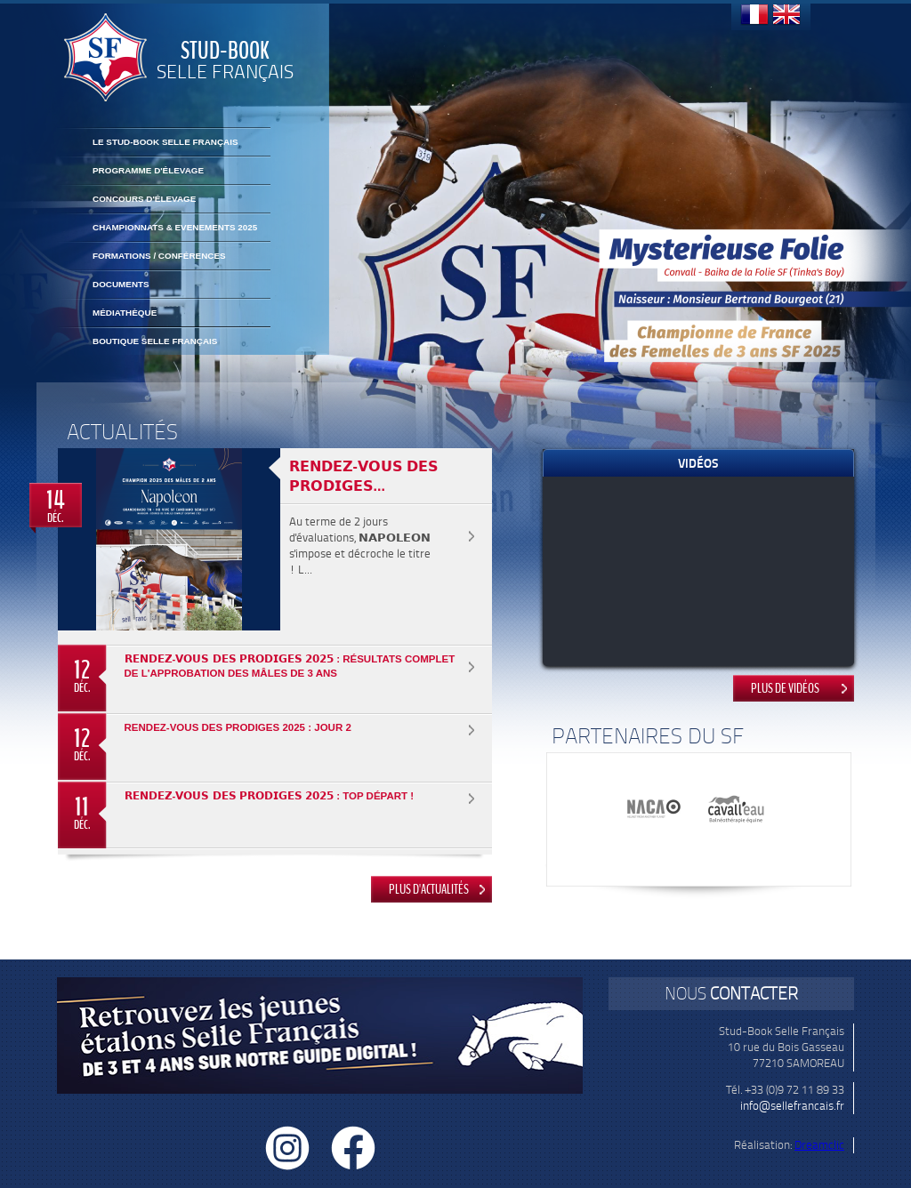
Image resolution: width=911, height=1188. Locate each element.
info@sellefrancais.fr (792, 1105)
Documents (121, 284)
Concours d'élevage (144, 199)
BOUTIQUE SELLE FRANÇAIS (155, 341)
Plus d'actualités (429, 889)
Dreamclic (819, 1145)
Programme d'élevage (148, 170)
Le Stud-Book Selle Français (165, 142)
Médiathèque (125, 312)
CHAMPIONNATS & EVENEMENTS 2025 (175, 227)
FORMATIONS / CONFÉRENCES (159, 256)
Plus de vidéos (785, 688)
